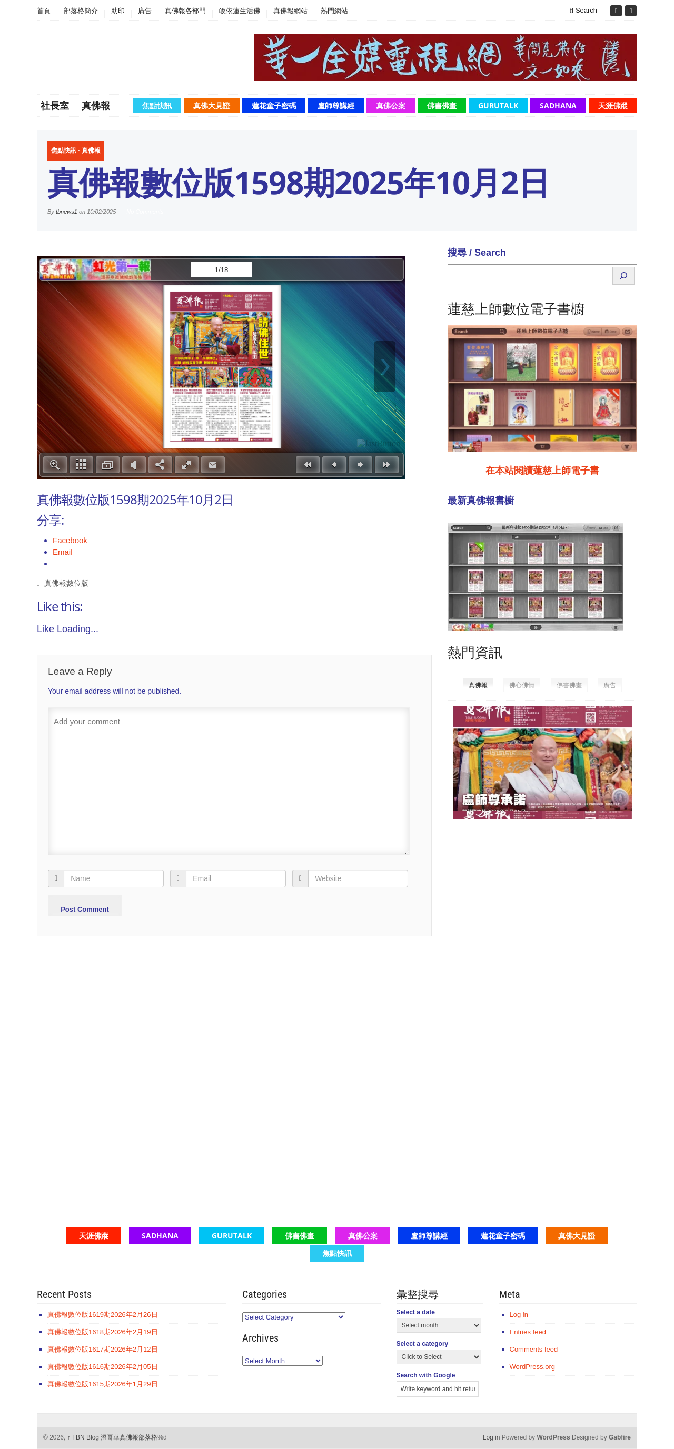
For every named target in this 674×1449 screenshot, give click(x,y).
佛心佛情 (521, 685)
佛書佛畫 (442, 106)
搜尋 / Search (477, 252)
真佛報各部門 (185, 11)
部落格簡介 (81, 11)
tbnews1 (66, 211)
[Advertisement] (527, 990)
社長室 (55, 105)
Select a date (416, 1312)
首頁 (44, 11)
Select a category (423, 1344)
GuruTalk (498, 106)
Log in (519, 1314)
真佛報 (96, 105)
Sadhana (558, 106)
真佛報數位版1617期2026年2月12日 (102, 1349)
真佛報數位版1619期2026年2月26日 (102, 1314)
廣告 (145, 11)
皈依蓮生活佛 (239, 11)
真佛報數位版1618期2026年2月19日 (102, 1332)
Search (583, 10)
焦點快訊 (157, 106)
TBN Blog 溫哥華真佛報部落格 (112, 1437)
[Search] (623, 276)
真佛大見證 (211, 106)
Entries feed (528, 1332)
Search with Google (426, 1375)
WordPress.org (532, 1367)
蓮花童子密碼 (274, 106)
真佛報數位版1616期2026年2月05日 (102, 1367)
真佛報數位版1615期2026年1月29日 (102, 1384)
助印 (118, 11)
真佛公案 (390, 106)
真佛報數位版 (66, 583)
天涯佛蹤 (613, 106)
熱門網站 (334, 11)
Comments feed (534, 1349)
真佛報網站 (290, 11)
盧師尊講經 (336, 106)
